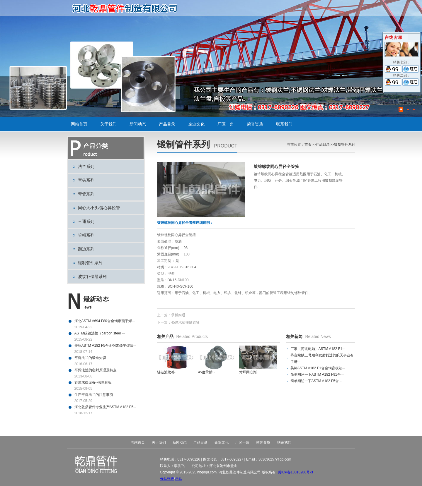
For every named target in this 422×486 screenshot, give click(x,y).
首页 (308, 144)
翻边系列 (86, 249)
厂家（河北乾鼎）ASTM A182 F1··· (317, 349)
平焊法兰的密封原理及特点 (95, 370)
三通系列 (86, 221)
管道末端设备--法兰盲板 (93, 382)
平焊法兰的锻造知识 (90, 358)
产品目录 (167, 124)
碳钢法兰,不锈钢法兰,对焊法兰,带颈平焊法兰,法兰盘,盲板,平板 (126, 8)
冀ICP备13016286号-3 (295, 472)
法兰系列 (86, 166)
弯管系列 (86, 194)
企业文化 (196, 124)
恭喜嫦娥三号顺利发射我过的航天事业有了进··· (322, 358)
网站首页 (79, 124)
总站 (178, 479)
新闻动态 (138, 124)
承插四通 (178, 315)
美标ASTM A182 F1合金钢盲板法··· (317, 368)
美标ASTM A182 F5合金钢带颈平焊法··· (105, 346)
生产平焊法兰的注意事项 (93, 395)
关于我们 (108, 124)
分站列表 (167, 479)
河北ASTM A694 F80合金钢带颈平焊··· (104, 321)
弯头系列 (86, 180)
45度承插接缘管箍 (185, 322)
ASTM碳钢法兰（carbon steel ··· (99, 333)
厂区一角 (225, 124)
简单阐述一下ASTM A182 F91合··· (317, 374)
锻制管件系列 (90, 262)
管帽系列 (86, 235)
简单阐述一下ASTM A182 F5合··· (316, 381)
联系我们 (284, 124)
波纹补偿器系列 (92, 276)
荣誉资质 (255, 124)
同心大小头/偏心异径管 (99, 207)
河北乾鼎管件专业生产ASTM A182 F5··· (105, 407)
